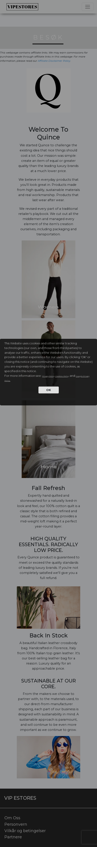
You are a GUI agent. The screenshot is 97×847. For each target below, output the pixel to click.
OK (48, 390)
